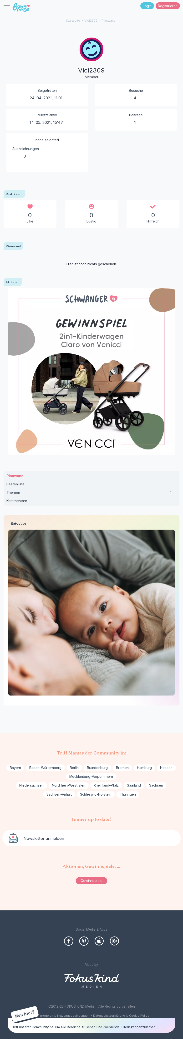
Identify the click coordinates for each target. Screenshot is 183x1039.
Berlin (74, 768)
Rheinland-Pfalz (106, 785)
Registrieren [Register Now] (168, 6)
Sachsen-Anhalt (59, 794)
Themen (91, 493)
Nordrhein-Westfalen (68, 785)
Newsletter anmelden (44, 838)
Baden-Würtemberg (45, 768)
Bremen (122, 768)
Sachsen (156, 785)
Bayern (15, 768)
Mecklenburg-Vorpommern (91, 776)
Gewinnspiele (91, 881)
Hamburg (144, 768)
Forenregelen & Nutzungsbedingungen (61, 1015)
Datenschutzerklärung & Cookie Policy (121, 1015)
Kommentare (16, 501)
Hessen (166, 768)
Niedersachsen (31, 785)
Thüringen (128, 794)
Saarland (134, 785)
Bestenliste (15, 484)
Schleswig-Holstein (95, 794)
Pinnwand (15, 476)
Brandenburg (97, 768)
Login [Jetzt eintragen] (147, 6)
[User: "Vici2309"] (91, 58)
